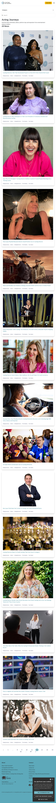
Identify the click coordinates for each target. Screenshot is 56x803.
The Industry (25, 75)
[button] (43, 799)
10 (26, 750)
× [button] (52, 779)
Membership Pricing (6, 771)
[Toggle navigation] (53, 2)
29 (31, 751)
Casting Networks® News (7, 767)
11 (32, 750)
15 (52, 750)
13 (42, 750)
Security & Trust (32, 778)
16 (21, 751)
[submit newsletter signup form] (15, 782)
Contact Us (31, 767)
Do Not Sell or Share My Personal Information (39, 773)
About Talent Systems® (7, 765)
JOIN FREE (48, 3)
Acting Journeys (6, 75)
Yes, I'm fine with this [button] (44, 792)
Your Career (31, 75)
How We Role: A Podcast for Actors (10, 769)
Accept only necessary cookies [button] (43, 796)
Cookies (31, 776)
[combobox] (50, 779)
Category (4, 10)
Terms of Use (32, 769)
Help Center (31, 765)
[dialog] (44, 790)
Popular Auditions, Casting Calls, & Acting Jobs (12, 773)
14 (47, 750)
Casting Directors (17, 75)
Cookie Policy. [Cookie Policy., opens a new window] (37, 789)
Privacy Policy (32, 771)
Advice (11, 75)
